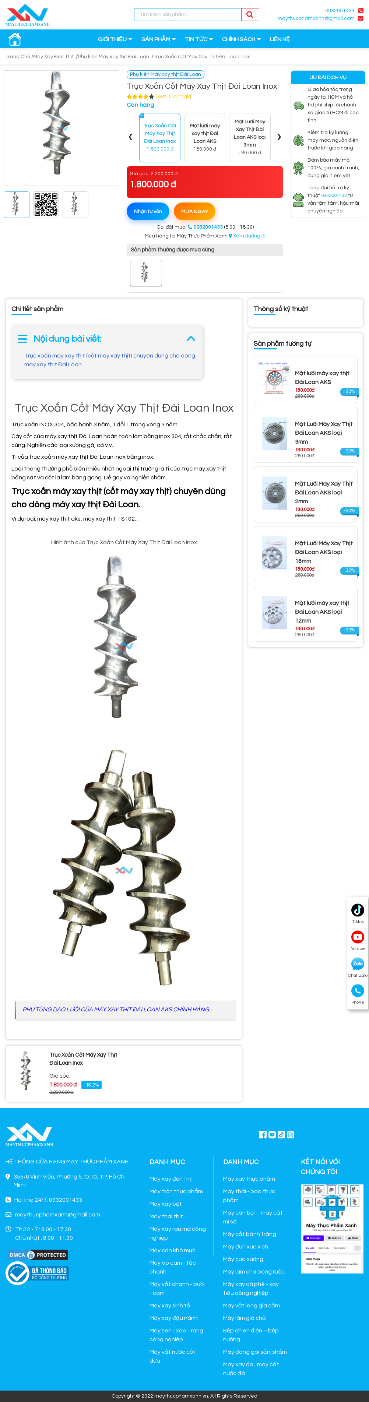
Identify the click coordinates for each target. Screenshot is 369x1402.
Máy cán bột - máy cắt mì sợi (253, 1217)
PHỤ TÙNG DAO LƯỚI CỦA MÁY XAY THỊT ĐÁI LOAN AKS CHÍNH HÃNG (115, 1009)
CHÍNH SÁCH (238, 39)
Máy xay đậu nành (174, 1318)
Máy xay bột (166, 1204)
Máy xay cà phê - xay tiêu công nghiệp (251, 1288)
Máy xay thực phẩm (249, 1179)
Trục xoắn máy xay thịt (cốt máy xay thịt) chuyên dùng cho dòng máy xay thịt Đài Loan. (109, 360)
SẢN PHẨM (155, 39)
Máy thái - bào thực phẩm (249, 1195)
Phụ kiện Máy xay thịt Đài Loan (113, 56)
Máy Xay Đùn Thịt (53, 56)
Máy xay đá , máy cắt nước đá (251, 1369)
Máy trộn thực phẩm (176, 1191)
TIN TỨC (196, 39)
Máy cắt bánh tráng (249, 1234)
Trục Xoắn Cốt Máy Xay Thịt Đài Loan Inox (202, 56)
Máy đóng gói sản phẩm (255, 1352)
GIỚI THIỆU (112, 39)
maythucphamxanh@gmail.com (316, 18)
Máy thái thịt (166, 1216)
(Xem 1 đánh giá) (174, 96)
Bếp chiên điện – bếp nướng (251, 1335)
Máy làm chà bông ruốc (254, 1272)
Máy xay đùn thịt (171, 1179)
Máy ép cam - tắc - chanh (174, 1267)
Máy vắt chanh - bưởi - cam (177, 1288)
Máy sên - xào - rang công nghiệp (176, 1335)
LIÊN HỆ (280, 39)
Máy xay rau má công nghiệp (178, 1233)
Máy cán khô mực (173, 1250)
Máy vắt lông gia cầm (251, 1305)
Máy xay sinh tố (170, 1305)
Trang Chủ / (19, 56)
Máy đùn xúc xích (245, 1247)
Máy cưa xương (243, 1259)
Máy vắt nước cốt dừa (173, 1356)
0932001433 (340, 10)
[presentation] (131, 137)
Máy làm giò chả (244, 1318)
